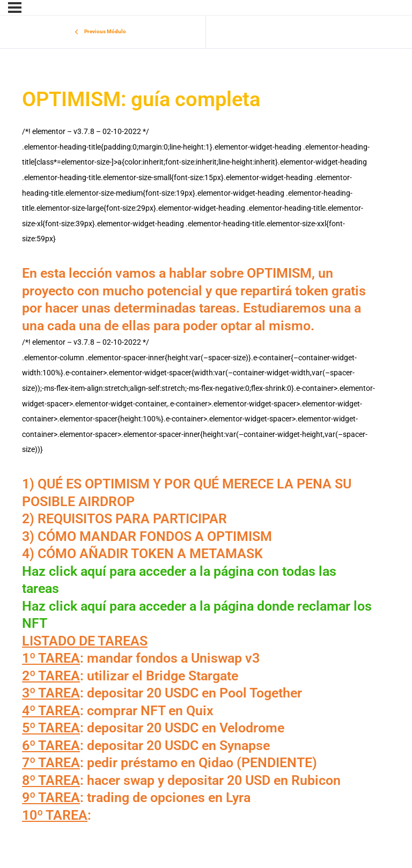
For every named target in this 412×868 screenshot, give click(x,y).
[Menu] (15, 7)
